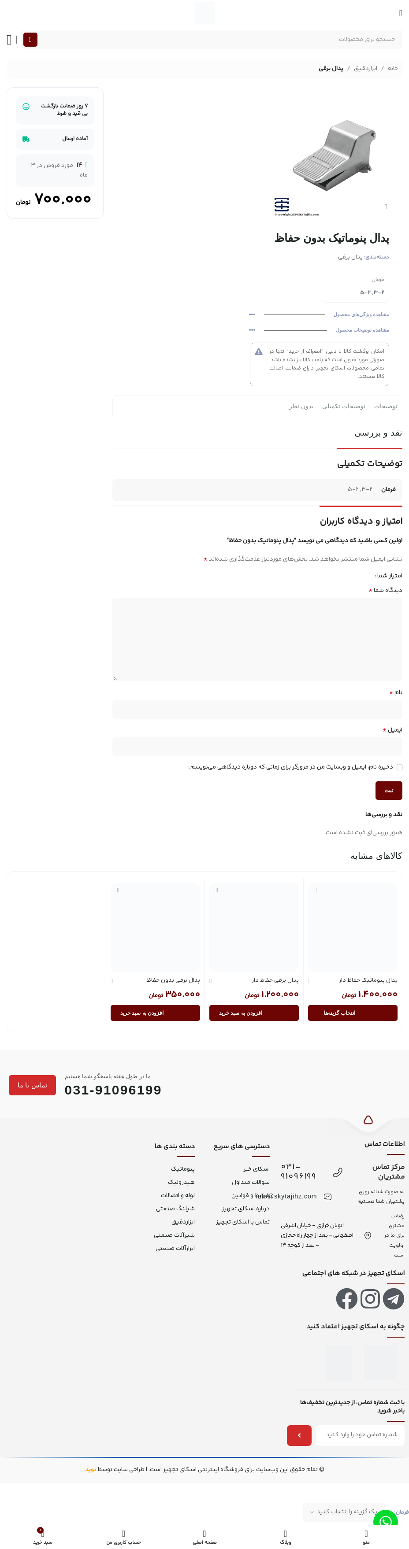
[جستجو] (211, 39)
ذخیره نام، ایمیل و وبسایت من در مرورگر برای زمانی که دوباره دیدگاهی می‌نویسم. (291, 767)
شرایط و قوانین (250, 1195)
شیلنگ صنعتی (175, 1209)
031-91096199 (299, 1172)
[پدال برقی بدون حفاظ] (155, 927)
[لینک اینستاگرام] (370, 1299)
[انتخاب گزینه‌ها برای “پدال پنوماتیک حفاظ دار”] (353, 1013)
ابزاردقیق (365, 69)
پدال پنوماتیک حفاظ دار (368, 980)
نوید (90, 1470)
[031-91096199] (337, 1172)
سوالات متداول (251, 1182)
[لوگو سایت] (204, 13)
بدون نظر (301, 405)
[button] (254, 1013)
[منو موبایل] (401, 13)
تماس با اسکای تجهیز (243, 1222)
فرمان (402, 1512)
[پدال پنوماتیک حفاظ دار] (353, 927)
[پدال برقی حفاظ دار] (254, 927)
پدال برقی (331, 69)
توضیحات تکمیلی (343, 405)
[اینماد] (380, 1361)
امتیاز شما (389, 576)
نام (395, 693)
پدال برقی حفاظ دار (275, 980)
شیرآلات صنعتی (174, 1235)
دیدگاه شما (385, 590)
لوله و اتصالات (178, 1195)
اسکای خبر (256, 1169)
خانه (393, 69)
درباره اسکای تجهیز (245, 1209)
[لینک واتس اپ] (385, 1522)
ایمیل (392, 730)
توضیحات (386, 405)
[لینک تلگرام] (394, 1299)
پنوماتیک (183, 1169)
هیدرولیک (181, 1182)
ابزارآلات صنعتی (175, 1248)
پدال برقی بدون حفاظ (173, 980)
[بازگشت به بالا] (368, 1125)
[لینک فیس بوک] (347, 1299)
